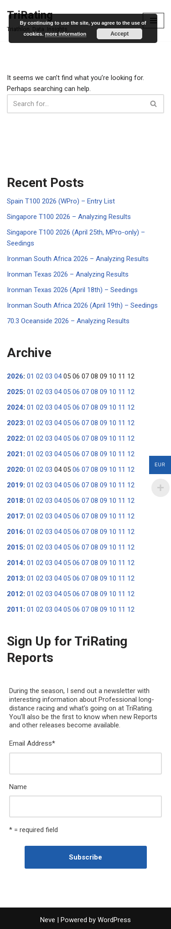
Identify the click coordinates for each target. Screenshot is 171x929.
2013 (15, 578)
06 (76, 392)
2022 (15, 438)
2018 (15, 501)
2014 (15, 563)
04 (58, 376)
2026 (15, 376)
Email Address (32, 743)
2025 (15, 392)
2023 (15, 423)
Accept (119, 34)
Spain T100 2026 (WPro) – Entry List (61, 201)
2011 (15, 609)
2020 (15, 469)
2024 (15, 407)
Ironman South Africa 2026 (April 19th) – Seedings (82, 305)
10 (112, 392)
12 (131, 392)
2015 (15, 547)
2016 (15, 532)
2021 (15, 454)
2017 (15, 516)
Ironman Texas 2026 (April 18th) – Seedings (72, 290)
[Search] (75, 103)
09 (103, 392)
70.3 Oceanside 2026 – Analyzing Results (68, 321)
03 (48, 376)
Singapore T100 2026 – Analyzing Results (69, 217)
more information (65, 34)
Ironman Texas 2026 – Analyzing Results (68, 274)
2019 (15, 485)
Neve (47, 920)
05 (67, 392)
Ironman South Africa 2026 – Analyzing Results (78, 259)
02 (39, 376)
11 (121, 392)
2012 (15, 594)
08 (94, 392)
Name (18, 787)
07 (85, 392)
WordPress (114, 920)
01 (30, 376)
